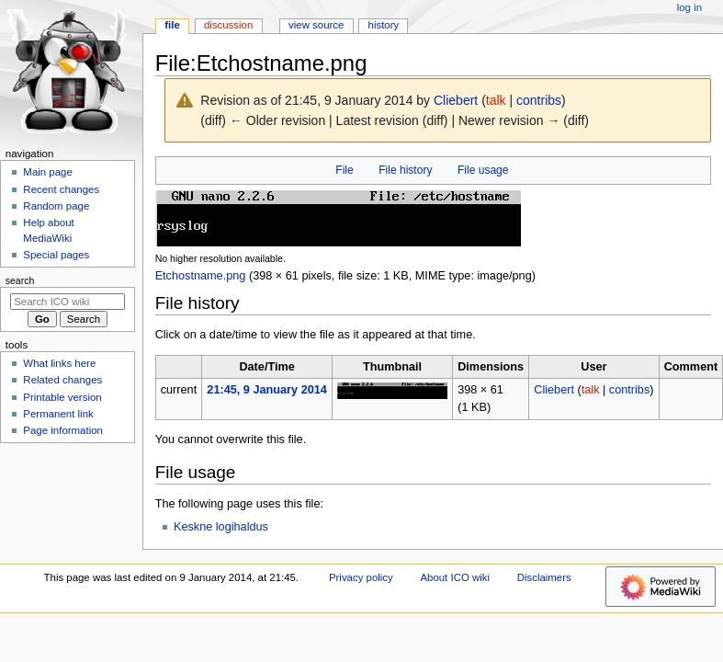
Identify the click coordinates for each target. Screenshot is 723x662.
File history (405, 170)
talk (496, 100)
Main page (48, 171)
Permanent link (58, 413)
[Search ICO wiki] (67, 301)
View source (316, 24)
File (344, 170)
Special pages (56, 254)
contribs (538, 100)
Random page (56, 205)
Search (20, 280)
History (384, 24)
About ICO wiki (455, 577)
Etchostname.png (200, 275)
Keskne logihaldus (221, 526)
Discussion (228, 24)
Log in (689, 7)
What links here (59, 363)
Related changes (62, 379)
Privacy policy (361, 577)
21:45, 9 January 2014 (267, 389)
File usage (483, 170)
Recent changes (61, 189)
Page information (63, 430)
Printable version (62, 397)
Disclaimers (544, 577)
